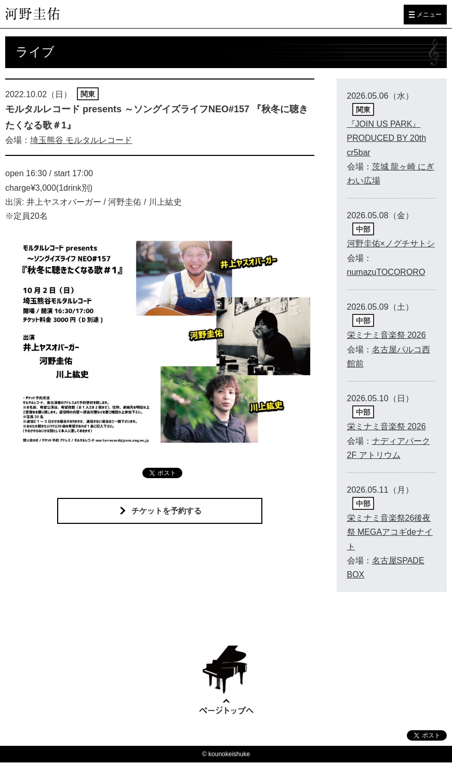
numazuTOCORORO (386, 272)
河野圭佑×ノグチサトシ (391, 243)
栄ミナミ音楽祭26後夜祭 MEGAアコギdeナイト (390, 531)
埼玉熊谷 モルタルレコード (81, 140)
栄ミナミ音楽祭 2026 (386, 335)
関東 (88, 94)
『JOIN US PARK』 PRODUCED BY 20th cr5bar (387, 138)
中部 (363, 229)
